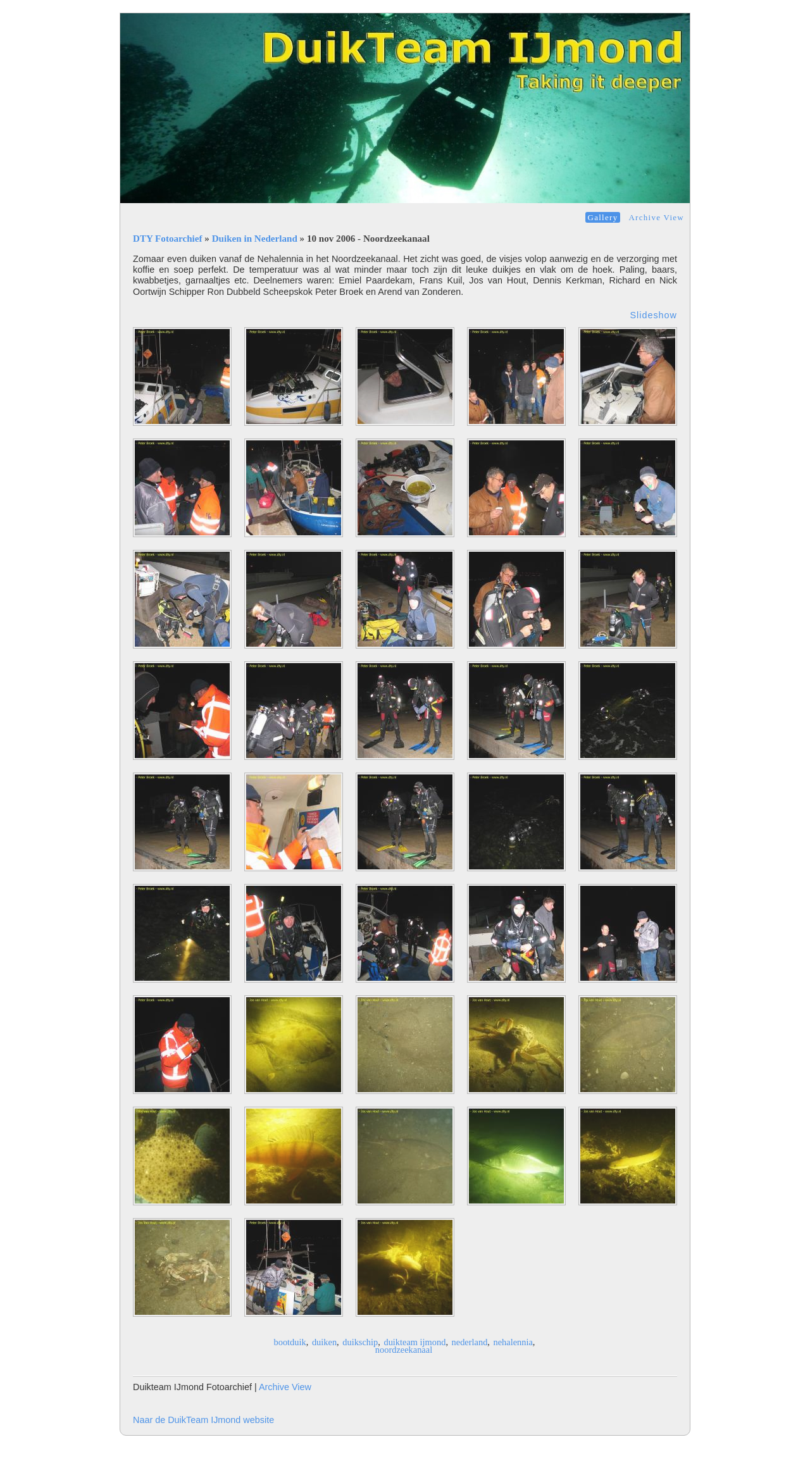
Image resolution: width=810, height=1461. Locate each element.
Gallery (603, 217)
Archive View (656, 217)
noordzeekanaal (403, 1350)
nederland (470, 1342)
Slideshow (653, 315)
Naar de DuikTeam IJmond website (203, 1420)
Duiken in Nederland (254, 238)
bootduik (290, 1342)
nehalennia (513, 1342)
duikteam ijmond (414, 1342)
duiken (324, 1342)
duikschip (360, 1342)
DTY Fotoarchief (167, 238)
